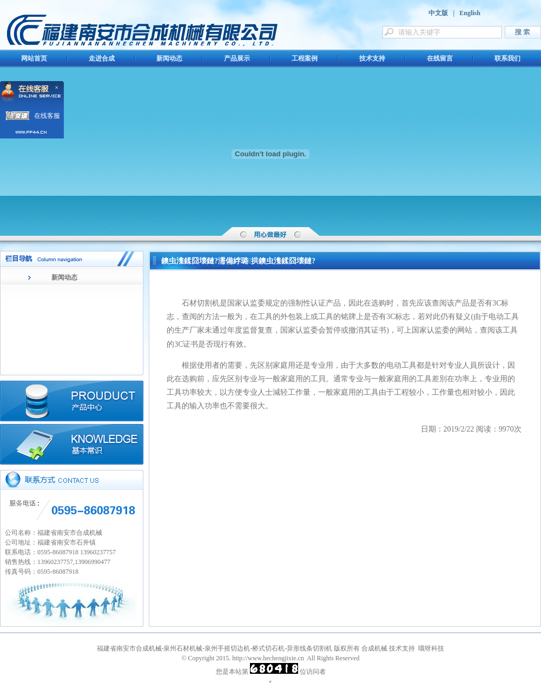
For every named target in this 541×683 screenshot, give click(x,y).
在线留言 (440, 58)
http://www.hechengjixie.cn (268, 658)
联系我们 (507, 58)
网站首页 (34, 58)
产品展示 (237, 58)
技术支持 (372, 58)
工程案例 (305, 58)
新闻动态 (169, 58)
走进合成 (102, 58)
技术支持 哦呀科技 (416, 648)
